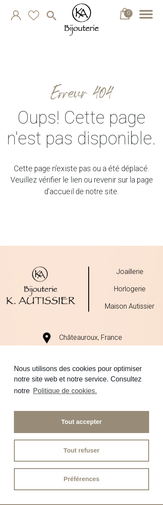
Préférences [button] (81, 479)
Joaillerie (129, 271)
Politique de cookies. (65, 390)
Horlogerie (130, 289)
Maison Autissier (129, 306)
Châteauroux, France (81, 337)
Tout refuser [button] (81, 450)
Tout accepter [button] (81, 421)
